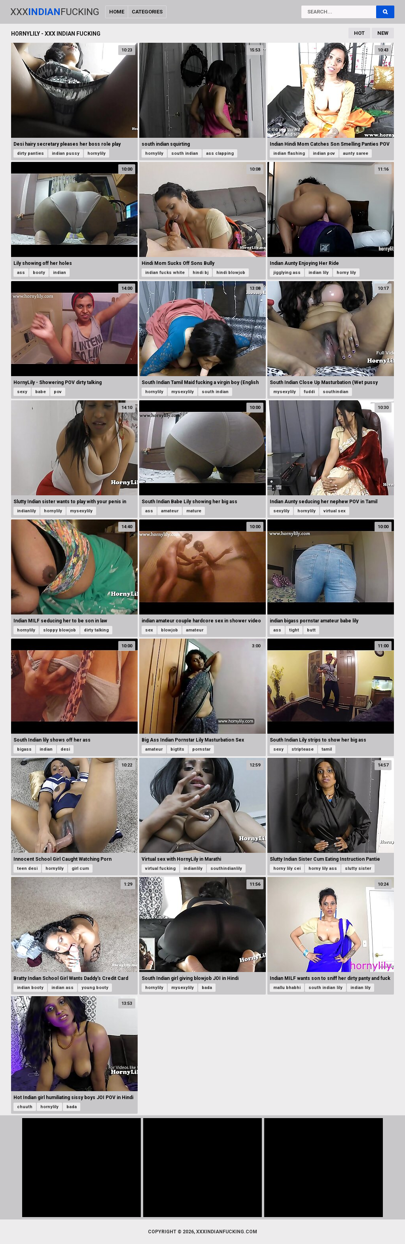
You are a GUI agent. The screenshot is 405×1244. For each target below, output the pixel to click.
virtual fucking (160, 868)
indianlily (26, 511)
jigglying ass (287, 272)
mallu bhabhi (287, 987)
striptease (302, 749)
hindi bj (200, 272)
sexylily (281, 511)
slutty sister (358, 868)
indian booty (30, 987)
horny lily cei (287, 868)
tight (294, 630)
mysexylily (182, 391)
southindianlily (226, 868)
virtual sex (335, 511)
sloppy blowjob (59, 630)
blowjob (169, 630)
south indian (184, 153)
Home (116, 12)
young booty (94, 987)
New (382, 33)
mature (193, 511)
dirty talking (96, 630)
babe (40, 391)
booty (39, 272)
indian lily (318, 272)
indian (59, 272)
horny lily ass (322, 868)
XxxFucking (54, 11)
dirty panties (30, 153)
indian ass (62, 987)
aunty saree (355, 153)
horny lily (346, 272)
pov (58, 391)
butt (311, 630)
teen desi (27, 868)
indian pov (324, 153)
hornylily (96, 153)
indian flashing (289, 153)
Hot (359, 33)
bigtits (177, 749)
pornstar (201, 749)
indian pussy (65, 153)
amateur (169, 511)
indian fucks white (165, 272)
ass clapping (220, 153)
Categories (147, 12)
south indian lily (325, 987)
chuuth (24, 1106)
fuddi (309, 391)
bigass (24, 749)
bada (207, 987)
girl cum (80, 868)
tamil (327, 749)
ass (21, 272)
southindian (335, 391)
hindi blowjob (230, 272)
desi (65, 749)
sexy (22, 391)
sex (149, 630)
